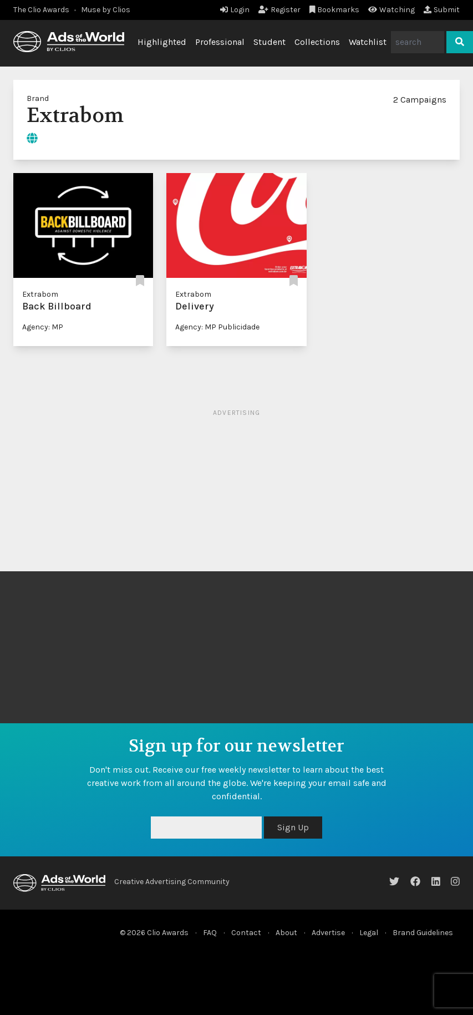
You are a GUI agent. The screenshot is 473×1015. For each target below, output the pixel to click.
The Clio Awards (41, 9)
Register (279, 9)
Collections (317, 42)
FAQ (210, 932)
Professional (220, 42)
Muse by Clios (105, 9)
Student (269, 42)
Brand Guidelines (423, 932)
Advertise (328, 932)
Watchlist (367, 42)
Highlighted (162, 42)
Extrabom (40, 294)
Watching (391, 9)
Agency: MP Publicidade (217, 327)
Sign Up (293, 827)
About (286, 932)
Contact (246, 932)
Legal (368, 932)
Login (235, 9)
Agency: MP (42, 327)
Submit (442, 9)
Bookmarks (334, 9)
